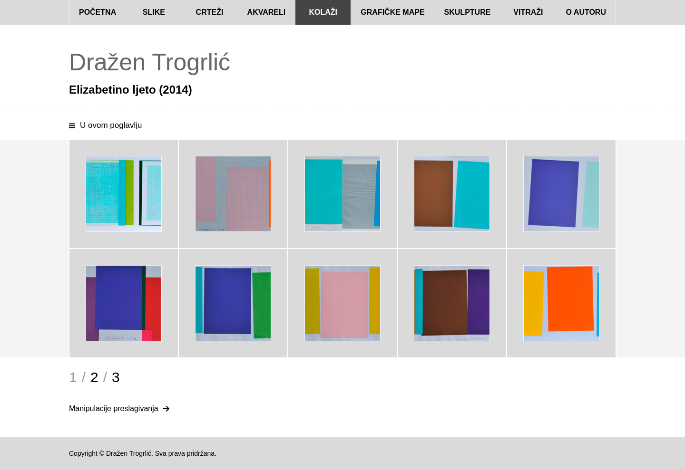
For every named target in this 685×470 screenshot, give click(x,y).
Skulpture (467, 12)
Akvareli (266, 12)
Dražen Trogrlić (149, 62)
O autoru (586, 12)
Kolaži (323, 12)
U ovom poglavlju (111, 125)
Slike (154, 12)
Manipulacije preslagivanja (113, 408)
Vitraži (528, 12)
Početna (97, 12)
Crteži (210, 12)
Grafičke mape (392, 12)
